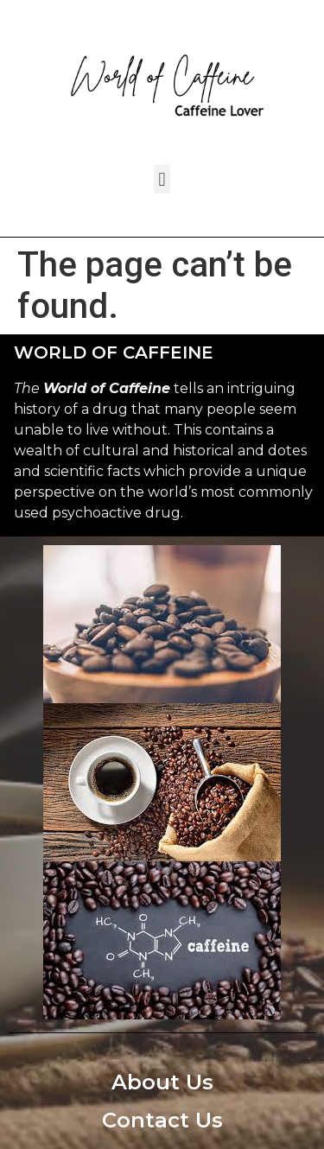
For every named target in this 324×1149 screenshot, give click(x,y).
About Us (162, 1082)
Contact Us (162, 1120)
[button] (162, 179)
